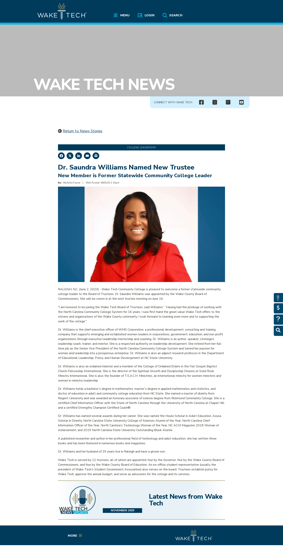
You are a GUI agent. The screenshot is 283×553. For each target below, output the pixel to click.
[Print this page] (96, 155)
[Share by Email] (87, 155)
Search (175, 15)
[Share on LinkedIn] (78, 155)
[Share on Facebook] (61, 155)
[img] (201, 102)
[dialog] (271, 541)
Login (149, 15)
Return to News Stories (82, 131)
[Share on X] (70, 155)
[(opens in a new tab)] (214, 102)
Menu (125, 15)
